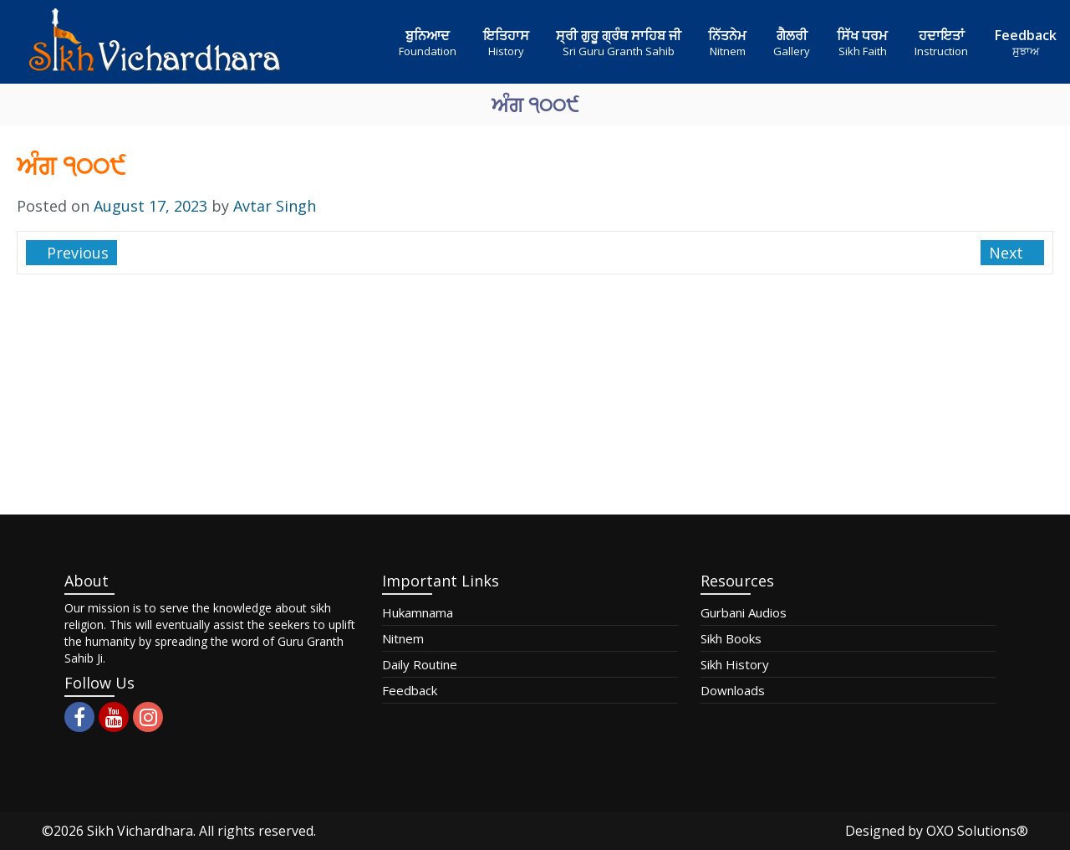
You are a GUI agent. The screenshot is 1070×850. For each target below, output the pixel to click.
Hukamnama (417, 612)
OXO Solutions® (977, 831)
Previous (76, 253)
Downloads (733, 690)
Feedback (409, 690)
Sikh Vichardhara (140, 831)
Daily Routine (419, 664)
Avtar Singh (274, 206)
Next (1008, 253)
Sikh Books (731, 638)
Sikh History (735, 664)
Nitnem (403, 638)
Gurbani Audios (744, 612)
